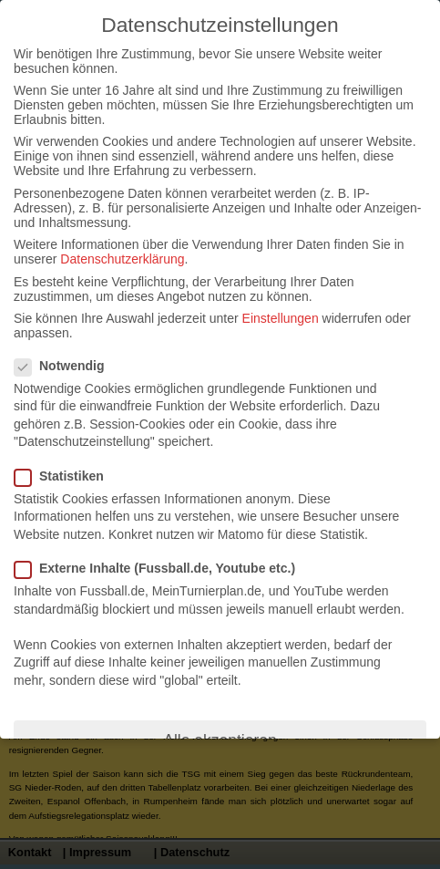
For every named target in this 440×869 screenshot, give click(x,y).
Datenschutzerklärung (122, 259)
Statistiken (66, 476)
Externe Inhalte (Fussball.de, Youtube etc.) (162, 568)
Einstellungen (280, 318)
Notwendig (67, 365)
